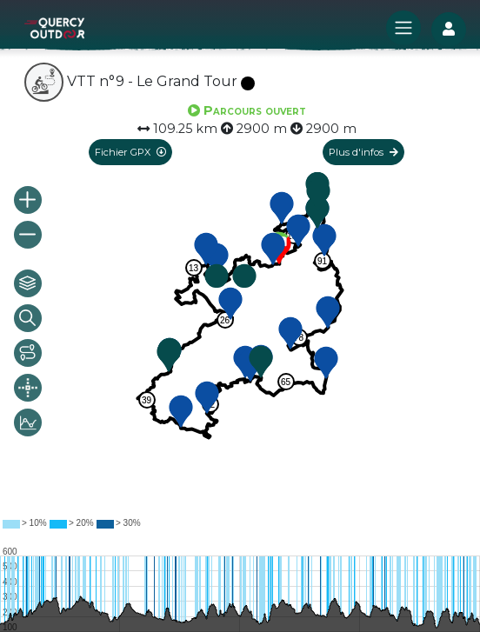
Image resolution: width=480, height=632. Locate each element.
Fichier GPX (130, 152)
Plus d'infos (363, 152)
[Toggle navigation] (403, 27)
